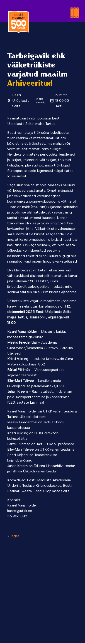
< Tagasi (13, 536)
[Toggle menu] (60, 7)
